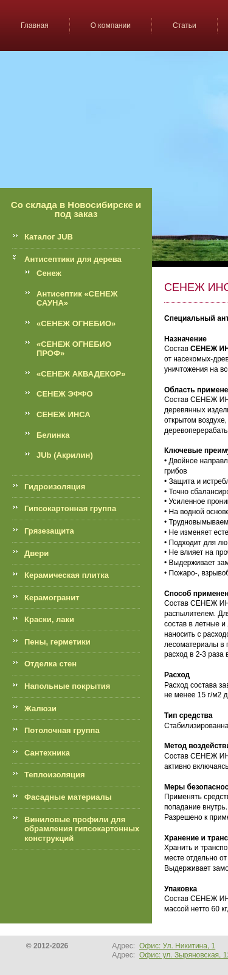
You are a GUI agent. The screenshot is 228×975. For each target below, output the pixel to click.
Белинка (52, 435)
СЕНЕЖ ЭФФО (64, 393)
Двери (36, 553)
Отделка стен (50, 663)
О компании (111, 25)
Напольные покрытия (67, 686)
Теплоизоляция (54, 774)
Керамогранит (52, 597)
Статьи (184, 25)
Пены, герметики (57, 641)
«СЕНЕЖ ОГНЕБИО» (76, 323)
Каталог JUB (48, 236)
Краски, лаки (49, 619)
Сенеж (48, 273)
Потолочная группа (62, 730)
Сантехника (47, 752)
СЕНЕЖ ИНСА (63, 414)
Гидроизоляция (54, 486)
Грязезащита (49, 530)
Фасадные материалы (68, 797)
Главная (35, 25)
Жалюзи (40, 708)
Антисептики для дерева (73, 259)
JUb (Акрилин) (64, 455)
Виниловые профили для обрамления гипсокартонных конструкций (81, 829)
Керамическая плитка (66, 575)
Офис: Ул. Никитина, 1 (177, 946)
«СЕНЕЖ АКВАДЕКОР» (81, 373)
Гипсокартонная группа (70, 508)
